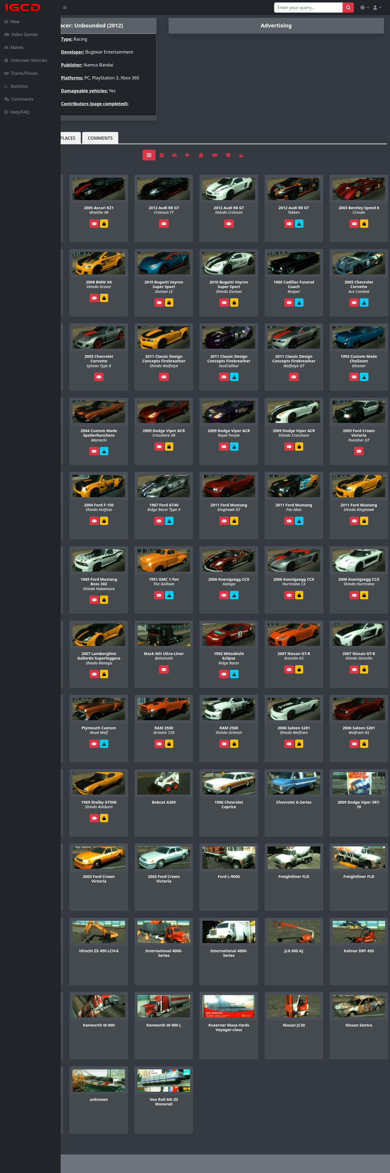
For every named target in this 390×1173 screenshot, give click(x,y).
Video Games (21, 34)
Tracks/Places (21, 73)
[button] (364, 7)
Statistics (16, 86)
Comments (18, 99)
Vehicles (80, 142)
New (11, 21)
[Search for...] (308, 7)
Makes (13, 47)
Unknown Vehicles (25, 60)
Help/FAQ (17, 112)
